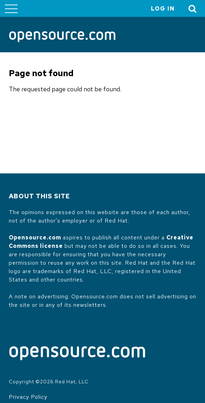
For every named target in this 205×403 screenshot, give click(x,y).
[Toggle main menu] (11, 8)
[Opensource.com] (62, 37)
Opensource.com (35, 237)
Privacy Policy (28, 397)
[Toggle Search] (192, 8)
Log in (163, 8)
